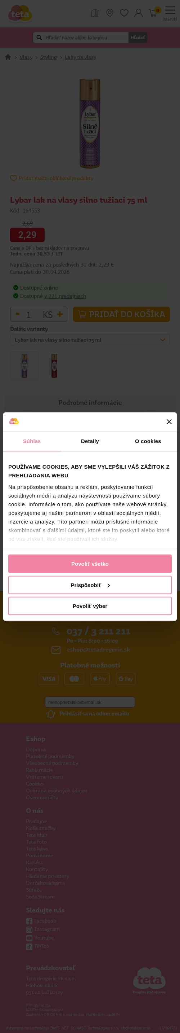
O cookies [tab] (148, 441)
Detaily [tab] (90, 441)
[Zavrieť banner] (169, 421)
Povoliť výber (90, 606)
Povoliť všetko (90, 564)
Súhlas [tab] (32, 441)
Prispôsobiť (90, 585)
